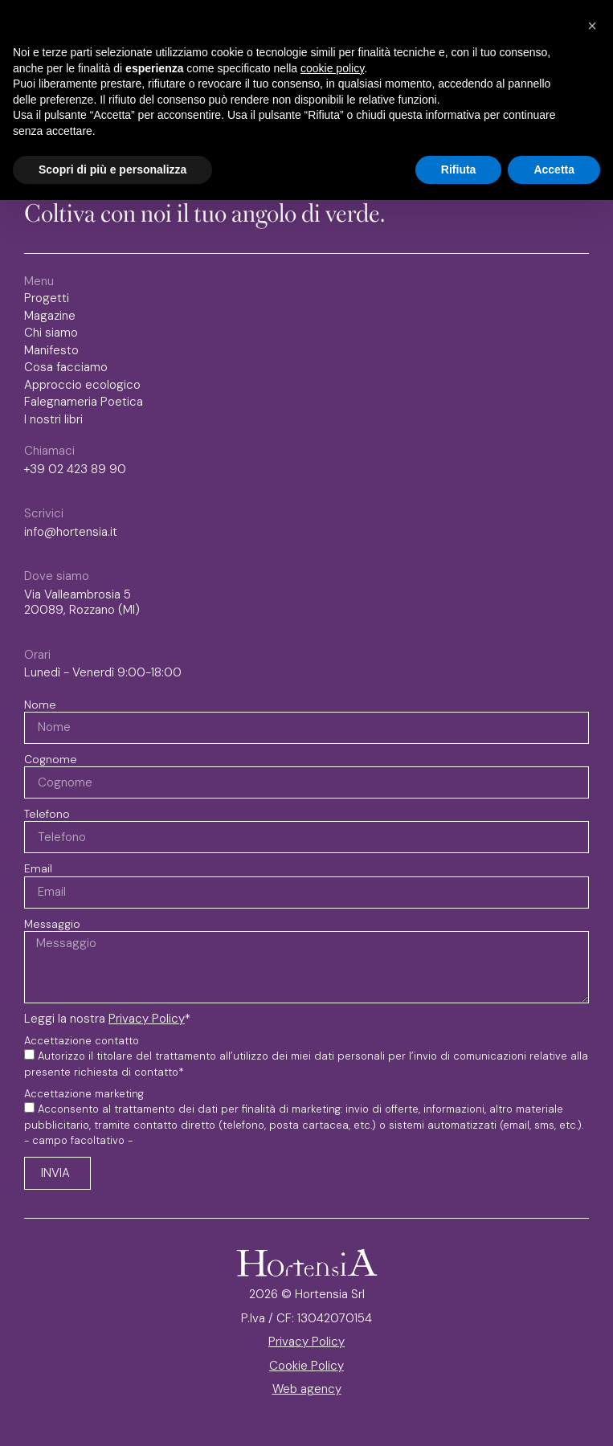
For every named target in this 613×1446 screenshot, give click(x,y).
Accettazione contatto (81, 1041)
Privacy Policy (146, 1019)
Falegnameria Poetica (83, 402)
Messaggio (52, 924)
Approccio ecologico (82, 385)
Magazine (50, 316)
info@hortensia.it (70, 532)
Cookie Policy (306, 1366)
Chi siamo (51, 333)
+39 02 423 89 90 (75, 469)
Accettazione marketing (84, 1094)
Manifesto (51, 350)
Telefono (47, 814)
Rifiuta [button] (458, 169)
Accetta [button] (553, 169)
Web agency (306, 1389)
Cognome (50, 759)
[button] (592, 26)
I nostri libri (57, 420)
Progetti (46, 298)
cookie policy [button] (332, 68)
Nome (40, 704)
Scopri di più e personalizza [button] (112, 169)
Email (38, 868)
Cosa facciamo (66, 367)
